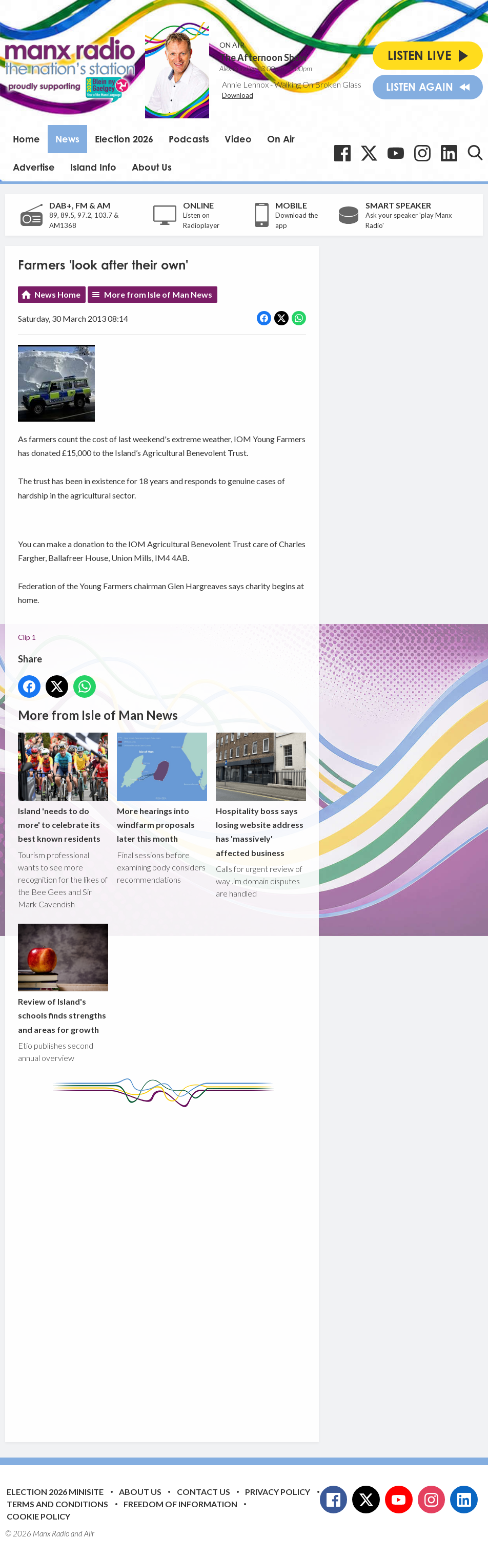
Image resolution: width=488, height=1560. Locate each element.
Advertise (34, 167)
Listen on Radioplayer (201, 220)
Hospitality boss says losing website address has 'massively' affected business (261, 795)
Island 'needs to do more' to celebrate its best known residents (63, 788)
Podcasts (189, 138)
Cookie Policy (38, 1516)
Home (26, 138)
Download (237, 95)
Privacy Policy (277, 1491)
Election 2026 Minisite (55, 1491)
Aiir (89, 1533)
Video (238, 138)
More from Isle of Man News (158, 294)
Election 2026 (124, 138)
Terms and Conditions (57, 1504)
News (67, 138)
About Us (152, 167)
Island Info (93, 167)
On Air (281, 138)
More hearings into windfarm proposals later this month (162, 788)
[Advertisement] (210, 1267)
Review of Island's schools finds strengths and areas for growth (63, 979)
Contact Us (203, 1491)
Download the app (296, 220)
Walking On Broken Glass (317, 84)
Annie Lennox (245, 84)
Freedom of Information (180, 1504)
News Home (57, 294)
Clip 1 (27, 637)
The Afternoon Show (263, 57)
